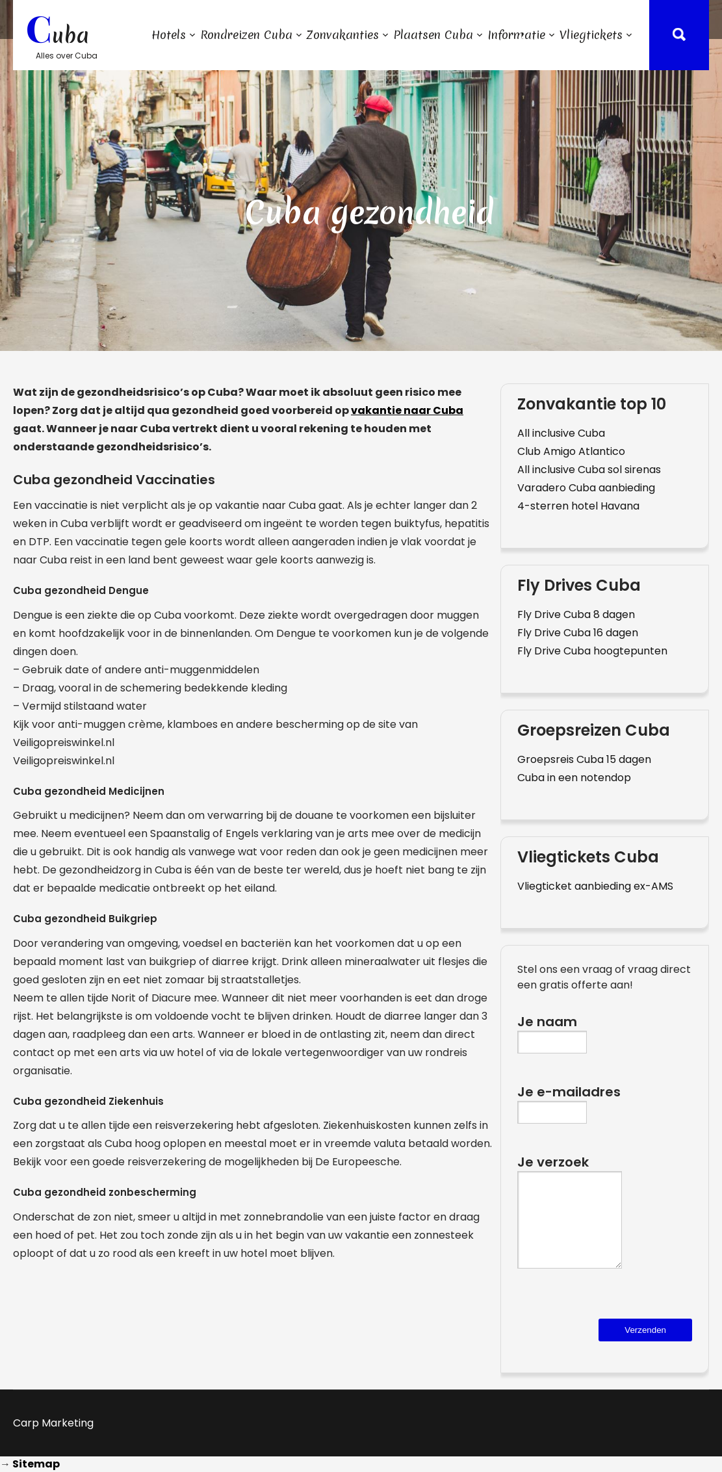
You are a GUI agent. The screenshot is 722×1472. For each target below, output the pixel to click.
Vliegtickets (591, 35)
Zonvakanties (343, 35)
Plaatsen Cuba (433, 35)
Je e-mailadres (569, 1101)
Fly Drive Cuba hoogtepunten (592, 650)
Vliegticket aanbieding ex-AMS (595, 886)
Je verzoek (570, 1221)
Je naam (552, 1031)
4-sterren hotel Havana (578, 505)
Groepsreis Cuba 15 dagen (584, 759)
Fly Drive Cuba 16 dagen (577, 632)
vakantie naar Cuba (407, 410)
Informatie (516, 35)
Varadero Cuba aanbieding (586, 487)
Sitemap (36, 1463)
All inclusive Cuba (561, 433)
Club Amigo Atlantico (571, 451)
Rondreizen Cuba (246, 35)
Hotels (168, 35)
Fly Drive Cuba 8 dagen (576, 614)
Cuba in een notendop (574, 777)
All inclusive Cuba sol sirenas (589, 469)
